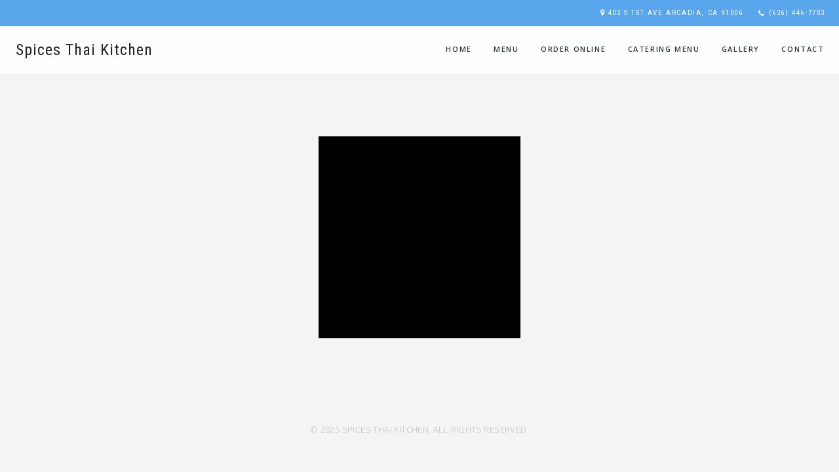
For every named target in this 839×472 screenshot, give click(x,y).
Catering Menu (664, 49)
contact (802, 49)
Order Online (573, 49)
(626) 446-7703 (797, 13)
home (458, 49)
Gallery (741, 49)
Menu (506, 49)
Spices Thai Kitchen (84, 50)
